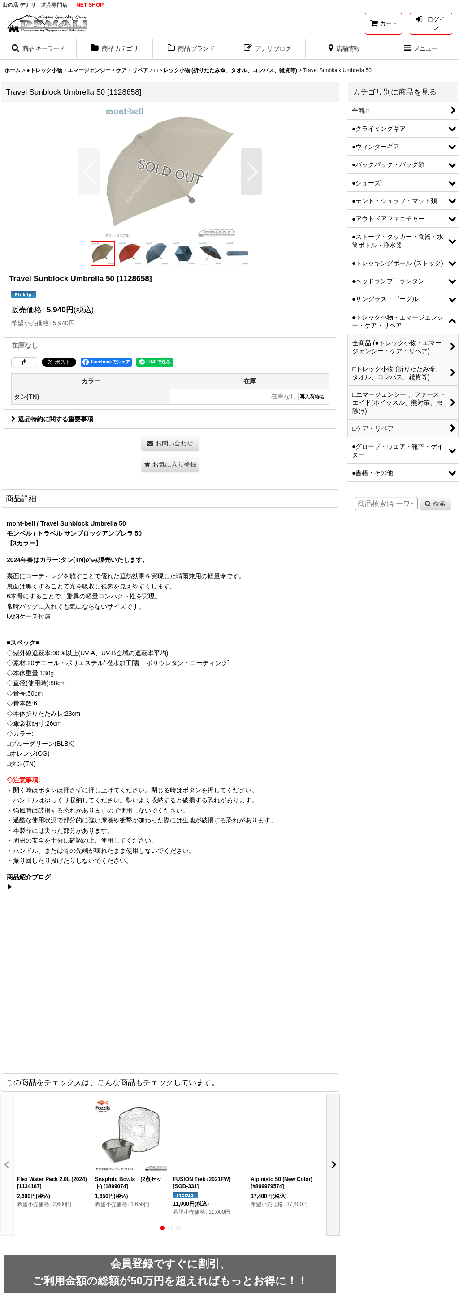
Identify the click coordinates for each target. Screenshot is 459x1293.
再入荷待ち (312, 396)
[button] (38, 49)
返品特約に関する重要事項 (52, 419)
